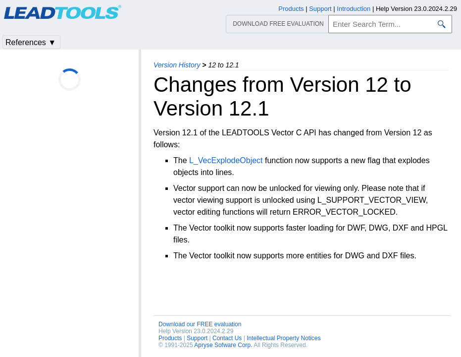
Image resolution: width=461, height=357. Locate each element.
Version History (177, 65)
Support (197, 338)
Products (170, 338)
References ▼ (30, 42)
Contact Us (227, 338)
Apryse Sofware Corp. (223, 345)
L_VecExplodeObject (226, 160)
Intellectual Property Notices (283, 338)
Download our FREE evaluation (199, 324)
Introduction (353, 8)
